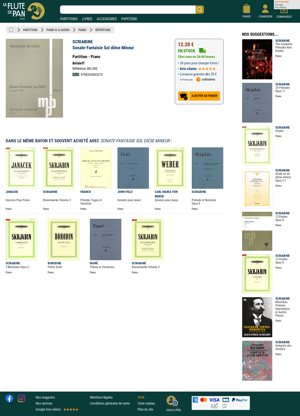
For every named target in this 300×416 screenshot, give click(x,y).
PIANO (82, 30)
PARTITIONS (69, 19)
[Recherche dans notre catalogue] (132, 9)
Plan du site (145, 409)
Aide (141, 397)
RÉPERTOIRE (103, 30)
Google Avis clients (57, 409)
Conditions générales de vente (113, 403)
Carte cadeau (146, 403)
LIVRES (87, 19)
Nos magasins (45, 397)
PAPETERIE (129, 19)
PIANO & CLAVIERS (58, 30)
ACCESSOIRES (107, 19)
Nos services (44, 403)
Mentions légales (101, 397)
